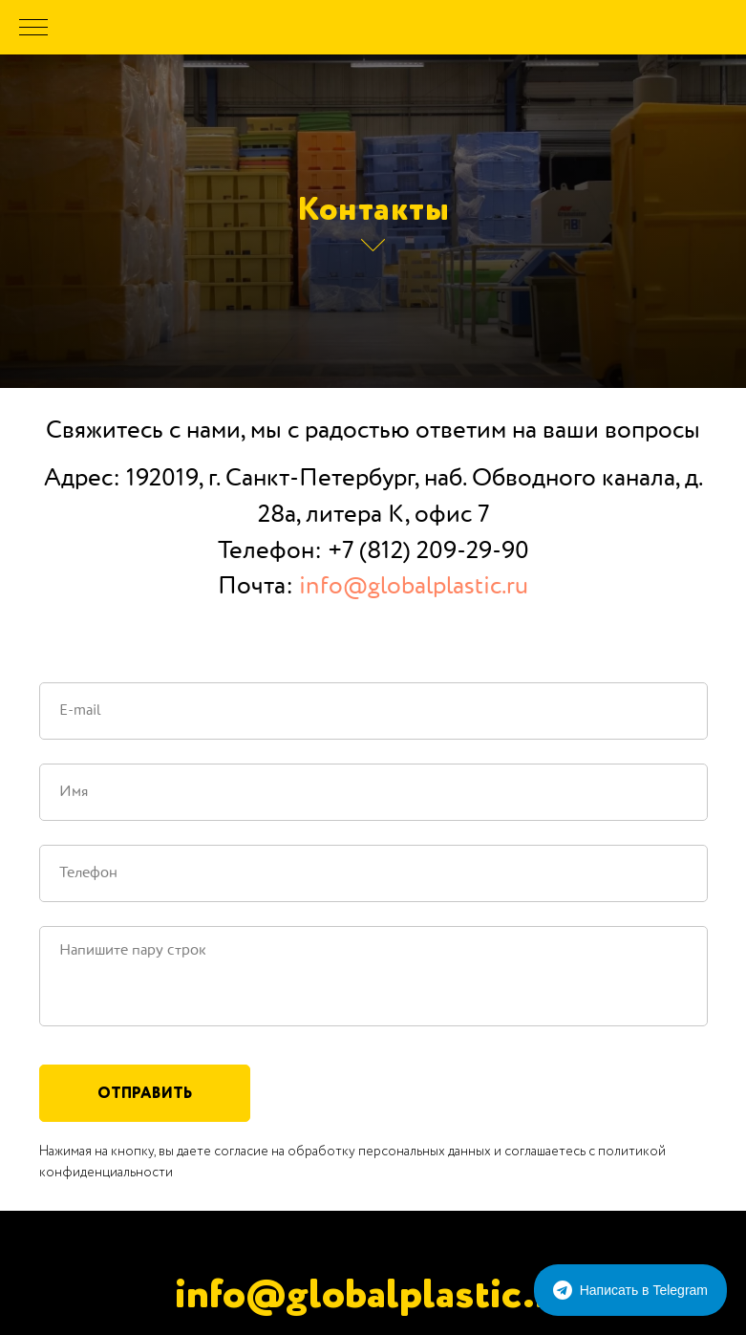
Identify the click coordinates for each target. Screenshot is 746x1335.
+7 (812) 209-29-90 (428, 551)
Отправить (144, 1093)
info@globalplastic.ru (413, 586)
